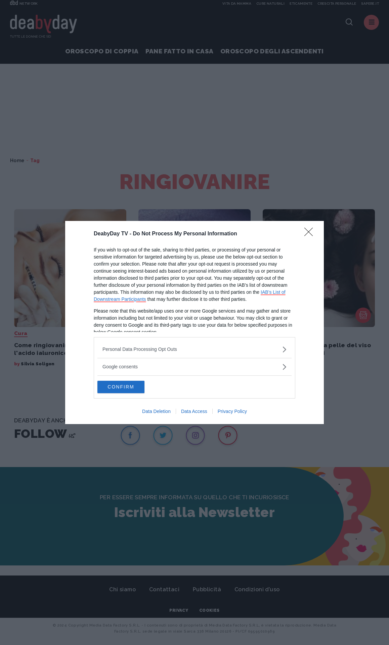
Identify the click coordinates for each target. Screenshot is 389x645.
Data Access (194, 412)
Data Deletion (156, 412)
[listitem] (194, 349)
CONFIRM (129, 387)
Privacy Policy (232, 412)
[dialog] (194, 323)
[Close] (310, 233)
